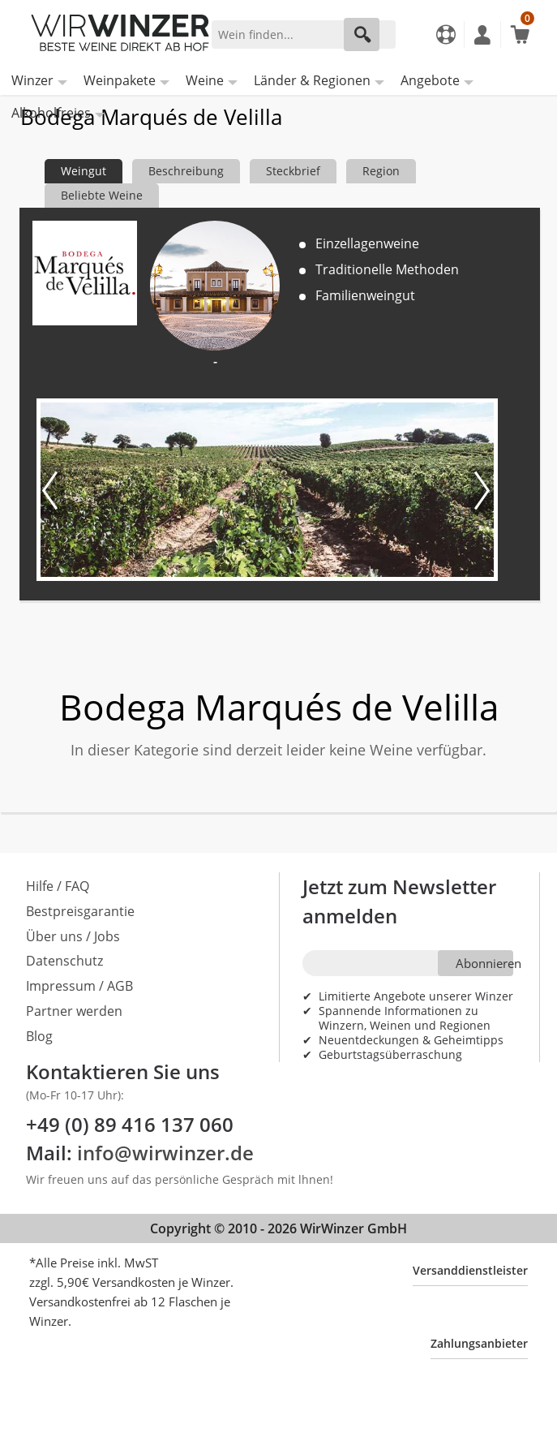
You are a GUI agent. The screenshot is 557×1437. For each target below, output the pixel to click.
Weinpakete (120, 80)
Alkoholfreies (51, 113)
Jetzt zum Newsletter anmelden (399, 901)
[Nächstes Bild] (481, 490)
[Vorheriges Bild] (53, 490)
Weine (205, 80)
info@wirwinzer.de (165, 1152)
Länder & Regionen (312, 80)
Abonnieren (484, 963)
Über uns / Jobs (73, 936)
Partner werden (74, 1011)
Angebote (430, 80)
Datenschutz (64, 961)
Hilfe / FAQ (57, 886)
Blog (39, 1036)
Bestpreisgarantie (80, 911)
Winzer (32, 80)
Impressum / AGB (79, 986)
